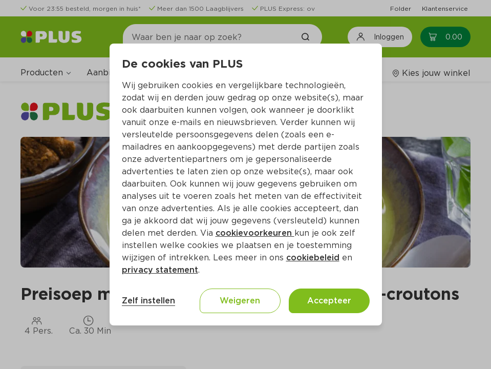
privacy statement (160, 270)
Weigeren (240, 300)
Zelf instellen (148, 300)
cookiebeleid (312, 257)
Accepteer (329, 300)
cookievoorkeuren (255, 233)
